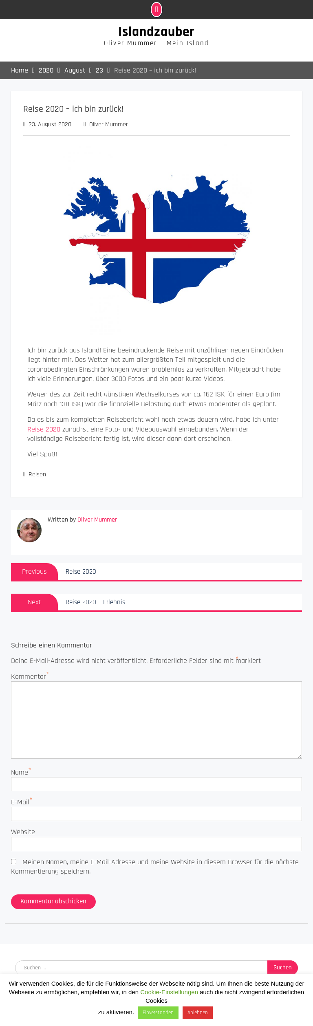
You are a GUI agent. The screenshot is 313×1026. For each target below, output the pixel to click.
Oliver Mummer (108, 124)
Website (23, 832)
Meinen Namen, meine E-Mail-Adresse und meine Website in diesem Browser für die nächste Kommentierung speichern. (155, 866)
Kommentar (28, 676)
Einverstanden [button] (158, 1012)
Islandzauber (156, 31)
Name (19, 772)
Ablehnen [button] (197, 1012)
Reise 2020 (43, 429)
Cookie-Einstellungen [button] (169, 992)
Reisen (37, 474)
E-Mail (20, 802)
